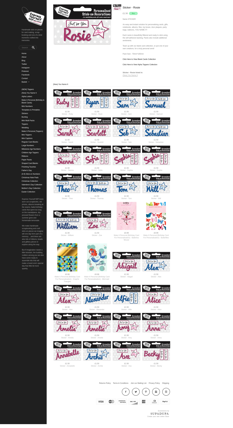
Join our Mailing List (138, 383)
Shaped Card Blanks (30, 163)
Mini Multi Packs (28, 121)
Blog (23, 61)
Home (24, 53)
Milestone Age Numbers (31, 149)
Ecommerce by (163, 411)
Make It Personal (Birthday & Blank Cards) (33, 101)
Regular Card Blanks (30, 142)
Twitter (24, 64)
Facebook (26, 75)
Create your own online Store (158, 416)
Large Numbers (28, 145)
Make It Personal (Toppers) (32, 131)
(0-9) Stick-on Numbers (31, 174)
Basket (25, 82)
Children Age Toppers (30, 153)
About (24, 57)
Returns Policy (105, 383)
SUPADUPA (160, 413)
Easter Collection (28, 192)
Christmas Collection (30, 181)
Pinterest (25, 71)
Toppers (25, 124)
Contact (25, 78)
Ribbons (25, 156)
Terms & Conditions (120, 383)
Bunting (25, 117)
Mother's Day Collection (31, 188)
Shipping (165, 383)
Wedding (25, 128)
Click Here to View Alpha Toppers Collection (140, 65)
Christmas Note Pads (30, 178)
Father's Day (27, 170)
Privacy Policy (154, 383)
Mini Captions (27, 138)
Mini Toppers (27, 135)
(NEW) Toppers (28, 89)
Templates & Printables (31, 110)
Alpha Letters (27, 96)
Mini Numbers (27, 106)
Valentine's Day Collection (32, 185)
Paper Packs (27, 160)
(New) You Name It (29, 93)
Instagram (26, 68)
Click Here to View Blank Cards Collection (139, 59)
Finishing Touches (29, 167)
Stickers (25, 113)
